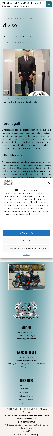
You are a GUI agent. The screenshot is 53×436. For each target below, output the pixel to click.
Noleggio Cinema (26, 396)
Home (6, 18)
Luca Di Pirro (26, 428)
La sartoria (23, 389)
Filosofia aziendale (26, 399)
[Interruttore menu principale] (49, 4)
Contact (22, 403)
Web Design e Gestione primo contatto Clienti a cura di (26, 425)
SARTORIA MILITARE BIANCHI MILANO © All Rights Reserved (26, 415)
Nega (26, 240)
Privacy (26, 254)
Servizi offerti (24, 392)
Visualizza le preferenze (26, 248)
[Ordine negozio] (20, 42)
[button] (48, 182)
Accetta (26, 232)
